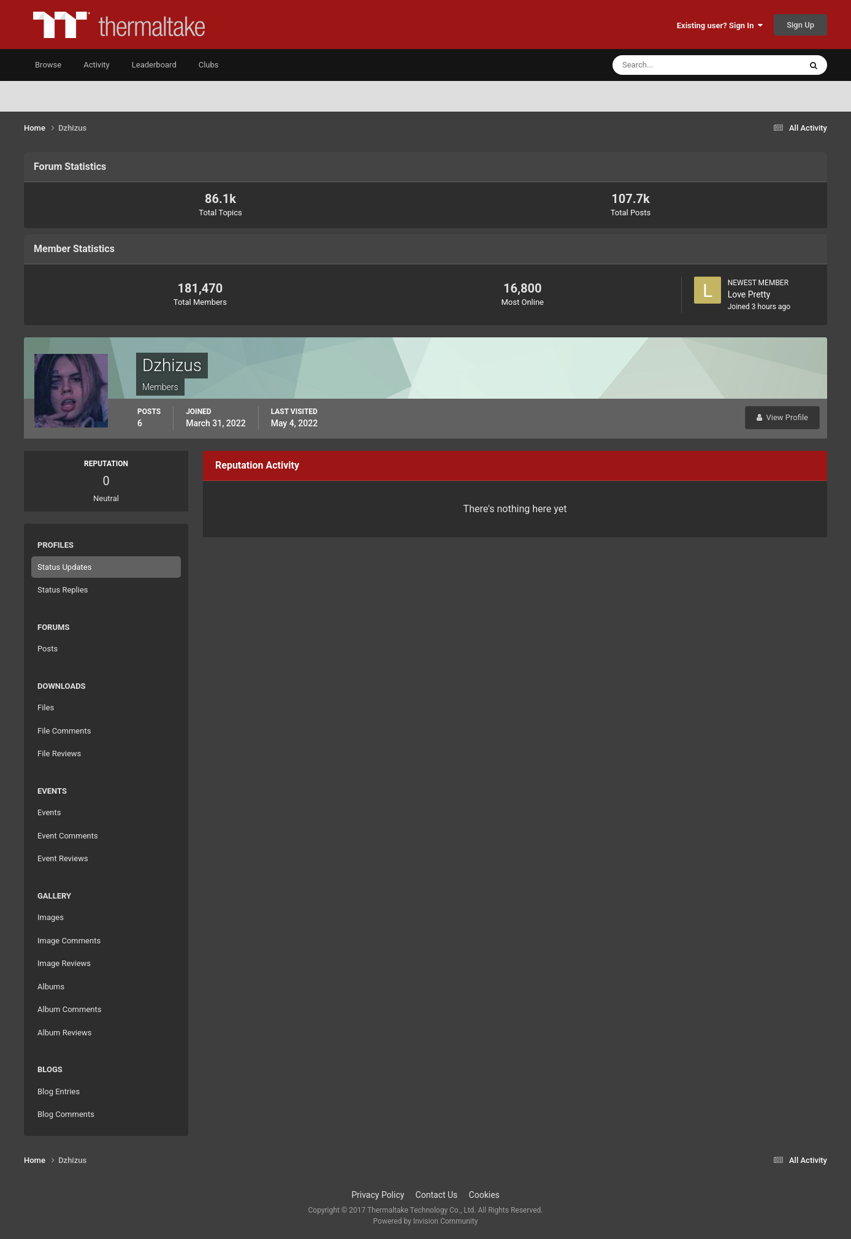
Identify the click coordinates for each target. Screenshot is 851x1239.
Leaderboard (154, 64)
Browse (48, 64)
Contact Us (437, 1195)
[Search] (669, 65)
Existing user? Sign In (720, 25)
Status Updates (64, 567)
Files (45, 707)
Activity (96, 64)
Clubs (209, 64)
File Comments (64, 730)
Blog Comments (65, 1114)
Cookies (484, 1195)
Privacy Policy (377, 1195)
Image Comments (69, 940)
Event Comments (67, 835)
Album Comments (69, 1009)
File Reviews (59, 753)
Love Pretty (749, 294)
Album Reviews (64, 1032)
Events (49, 812)
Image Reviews (64, 963)
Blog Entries (58, 1091)
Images (50, 917)
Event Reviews (62, 858)
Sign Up (800, 24)
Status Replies (62, 589)
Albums (50, 986)
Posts (47, 648)
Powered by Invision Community (425, 1221)
